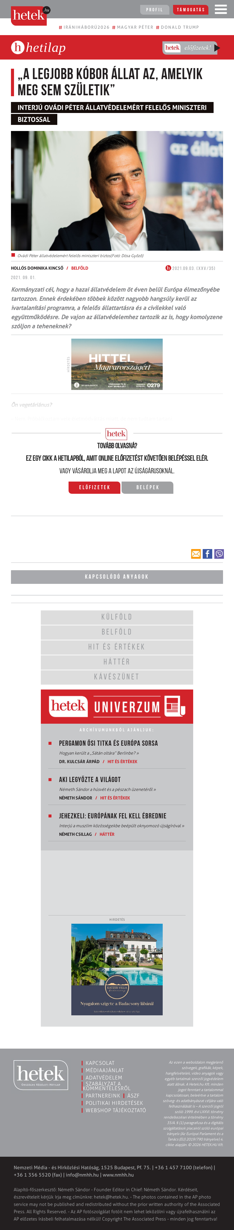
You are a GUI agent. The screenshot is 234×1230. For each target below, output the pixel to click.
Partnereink (103, 1096)
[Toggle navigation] (221, 10)
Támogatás (191, 10)
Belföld (79, 268)
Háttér (107, 834)
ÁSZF (133, 1096)
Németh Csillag (75, 834)
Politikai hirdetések (114, 1103)
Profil (154, 10)
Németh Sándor (75, 797)
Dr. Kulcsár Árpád (79, 761)
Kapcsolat (100, 1063)
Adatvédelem (104, 1078)
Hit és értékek (122, 761)
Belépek (148, 488)
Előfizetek (95, 488)
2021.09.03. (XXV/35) (190, 268)
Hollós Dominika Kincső (37, 268)
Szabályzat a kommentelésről (107, 1086)
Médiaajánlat (105, 1070)
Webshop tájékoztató (116, 1110)
